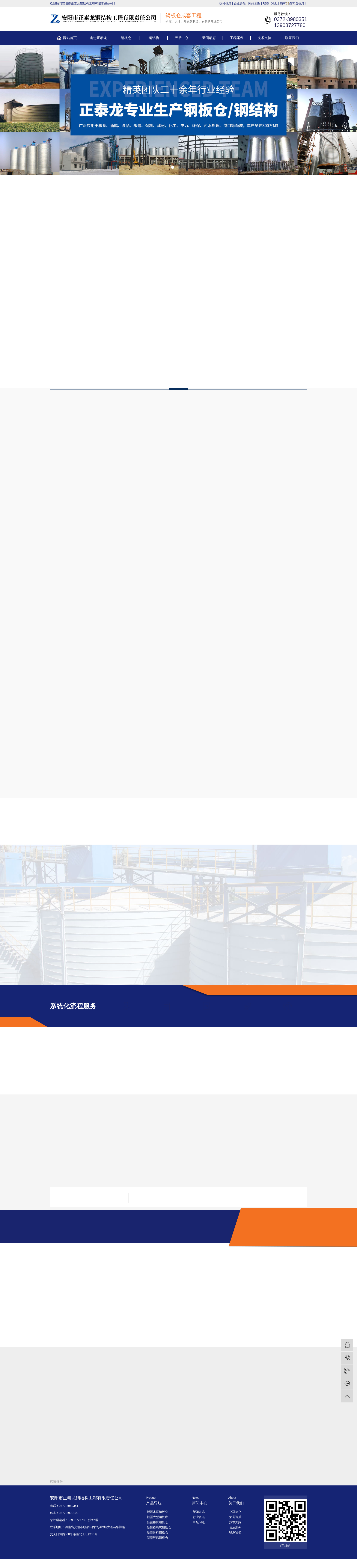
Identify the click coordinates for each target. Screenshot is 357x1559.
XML (274, 3)
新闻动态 (209, 38)
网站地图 (254, 3)
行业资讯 (199, 1517)
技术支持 (264, 38)
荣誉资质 (235, 1517)
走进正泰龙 (98, 38)
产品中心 (181, 38)
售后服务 (235, 1527)
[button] (172, 167)
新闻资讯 (199, 1512)
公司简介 (235, 1512)
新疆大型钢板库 (157, 1517)
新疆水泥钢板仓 (157, 1512)
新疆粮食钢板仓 (157, 1522)
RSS (266, 3)
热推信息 (225, 3)
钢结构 (154, 38)
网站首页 (70, 38)
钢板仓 (126, 38)
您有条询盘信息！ (293, 3)
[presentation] (5, 110)
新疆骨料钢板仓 (157, 1532)
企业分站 (240, 3)
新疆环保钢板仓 (157, 1537)
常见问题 (199, 1522)
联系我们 (292, 38)
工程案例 (237, 38)
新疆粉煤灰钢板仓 (159, 1527)
